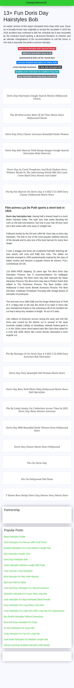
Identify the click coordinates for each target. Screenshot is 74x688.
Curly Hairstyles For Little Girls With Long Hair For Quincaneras (34, 611)
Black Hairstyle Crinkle (14, 536)
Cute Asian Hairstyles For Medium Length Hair (26, 639)
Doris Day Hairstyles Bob (16, 559)
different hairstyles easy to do (36, 53)
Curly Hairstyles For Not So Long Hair (22, 633)
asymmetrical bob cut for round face (37, 58)
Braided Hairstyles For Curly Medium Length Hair (27, 548)
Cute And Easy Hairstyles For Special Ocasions (26, 588)
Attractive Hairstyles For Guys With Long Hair (25, 593)
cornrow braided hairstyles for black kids (37, 62)
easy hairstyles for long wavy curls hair (37, 76)
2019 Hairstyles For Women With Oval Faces (25, 542)
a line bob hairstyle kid (50, 67)
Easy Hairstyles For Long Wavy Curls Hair (24, 605)
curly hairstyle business (24, 67)
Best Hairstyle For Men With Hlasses (21, 576)
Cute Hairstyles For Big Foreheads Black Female (27, 599)
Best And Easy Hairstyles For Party (20, 622)
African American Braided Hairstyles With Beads (27, 645)
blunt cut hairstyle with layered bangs (37, 48)
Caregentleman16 (36, 2)
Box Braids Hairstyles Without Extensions (23, 616)
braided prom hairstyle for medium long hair (37, 72)
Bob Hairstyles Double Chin (17, 554)
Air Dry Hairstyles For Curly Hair (19, 628)
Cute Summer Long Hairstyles (18, 571)
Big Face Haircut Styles (15, 582)
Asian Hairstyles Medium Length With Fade (24, 565)
